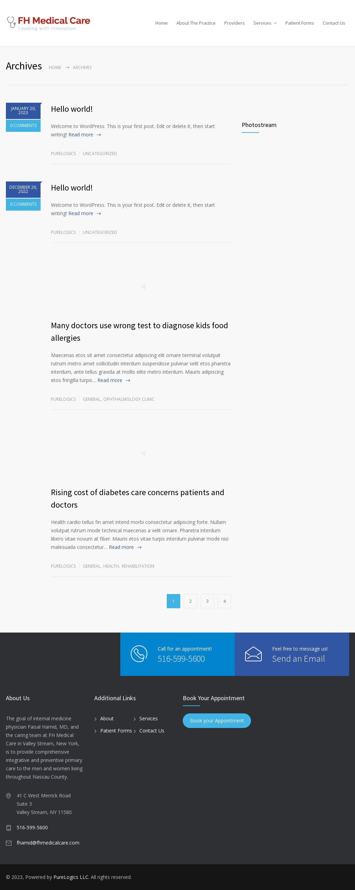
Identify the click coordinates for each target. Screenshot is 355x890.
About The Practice (196, 23)
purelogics (63, 153)
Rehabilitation (138, 566)
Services (262, 23)
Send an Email (298, 658)
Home (161, 23)
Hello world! (72, 108)
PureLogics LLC (70, 877)
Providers (234, 23)
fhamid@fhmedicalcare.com (48, 842)
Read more (80, 134)
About (107, 718)
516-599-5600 (181, 658)
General (92, 399)
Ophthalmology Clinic (129, 399)
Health (111, 566)
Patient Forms (299, 23)
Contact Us (334, 23)
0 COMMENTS (23, 126)
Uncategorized (100, 153)
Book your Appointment (217, 721)
